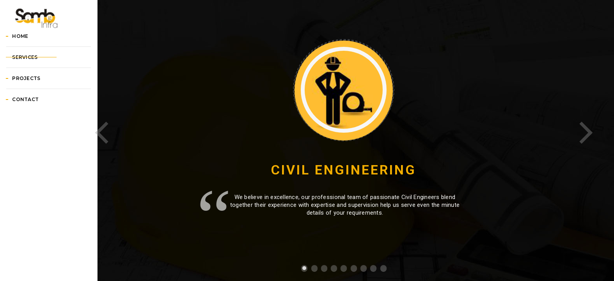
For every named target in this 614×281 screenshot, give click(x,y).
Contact (34, 136)
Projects (35, 115)
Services (34, 94)
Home (29, 73)
